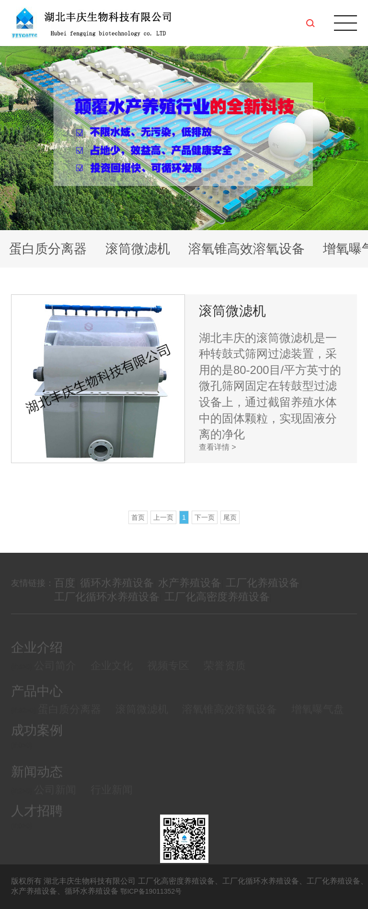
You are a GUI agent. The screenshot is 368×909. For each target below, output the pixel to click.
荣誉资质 (225, 674)
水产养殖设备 (189, 590)
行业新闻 (112, 798)
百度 (64, 590)
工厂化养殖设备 (262, 590)
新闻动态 (37, 780)
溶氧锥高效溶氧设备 (246, 248)
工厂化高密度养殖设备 (217, 604)
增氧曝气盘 (317, 718)
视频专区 (168, 674)
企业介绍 (37, 656)
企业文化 (112, 674)
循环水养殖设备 (117, 590)
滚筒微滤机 (137, 248)
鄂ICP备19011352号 (151, 891)
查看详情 (217, 447)
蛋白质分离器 (48, 248)
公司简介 (55, 674)
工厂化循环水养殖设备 (107, 604)
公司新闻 (55, 798)
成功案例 (37, 737)
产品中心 (37, 699)
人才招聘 (37, 818)
